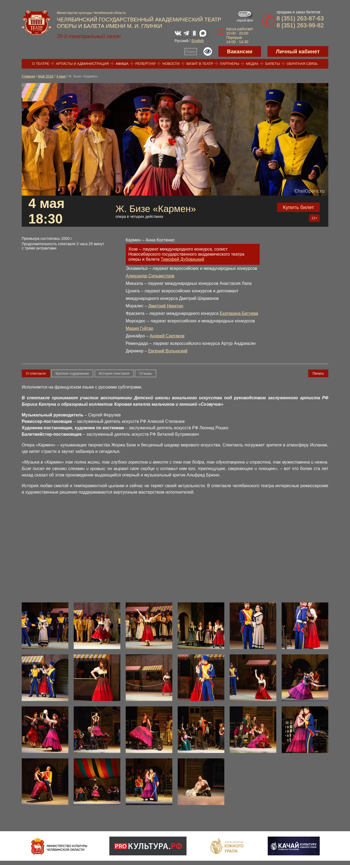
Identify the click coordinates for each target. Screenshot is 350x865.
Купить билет (298, 207)
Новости (171, 64)
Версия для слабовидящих (207, 51)
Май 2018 (45, 76)
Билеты (272, 64)
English (198, 41)
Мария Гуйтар (139, 328)
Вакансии (239, 51)
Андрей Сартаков (167, 336)
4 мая (60, 76)
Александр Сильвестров (150, 276)
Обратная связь (302, 64)
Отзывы (145, 373)
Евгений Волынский (167, 351)
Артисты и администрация (82, 64)
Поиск (191, 52)
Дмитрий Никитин (165, 306)
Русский (181, 41)
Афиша (122, 64)
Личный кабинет (298, 51)
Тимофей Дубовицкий (182, 259)
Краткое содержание (72, 373)
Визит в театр (199, 64)
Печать (318, 373)
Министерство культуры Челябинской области (91, 13)
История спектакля (114, 373)
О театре (40, 64)
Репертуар (145, 64)
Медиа (252, 64)
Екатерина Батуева (239, 313)
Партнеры (229, 64)
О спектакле (36, 373)
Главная (28, 76)
